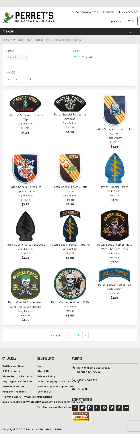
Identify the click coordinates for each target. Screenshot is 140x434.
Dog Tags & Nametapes (17, 381)
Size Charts (44, 396)
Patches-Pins (42, 39)
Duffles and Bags (13, 365)
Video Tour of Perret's (17, 376)
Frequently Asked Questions (55, 386)
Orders (108, 12)
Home (5, 39)
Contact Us (44, 391)
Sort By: (10, 50)
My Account (128, 12)
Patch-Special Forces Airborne (70, 244)
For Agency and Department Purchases (63, 406)
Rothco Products (13, 386)
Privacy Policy (46, 376)
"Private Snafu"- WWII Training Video (26, 396)
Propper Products (14, 391)
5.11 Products (11, 371)
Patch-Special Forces (114, 186)
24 (82, 56)
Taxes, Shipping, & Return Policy (58, 381)
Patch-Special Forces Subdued (25, 244)
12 (75, 56)
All (90, 56)
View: (76, 50)
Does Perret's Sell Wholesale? (21, 401)
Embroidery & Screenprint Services (60, 401)
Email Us (82, 389)
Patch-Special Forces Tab (114, 284)
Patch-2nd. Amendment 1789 (70, 302)
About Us (43, 371)
